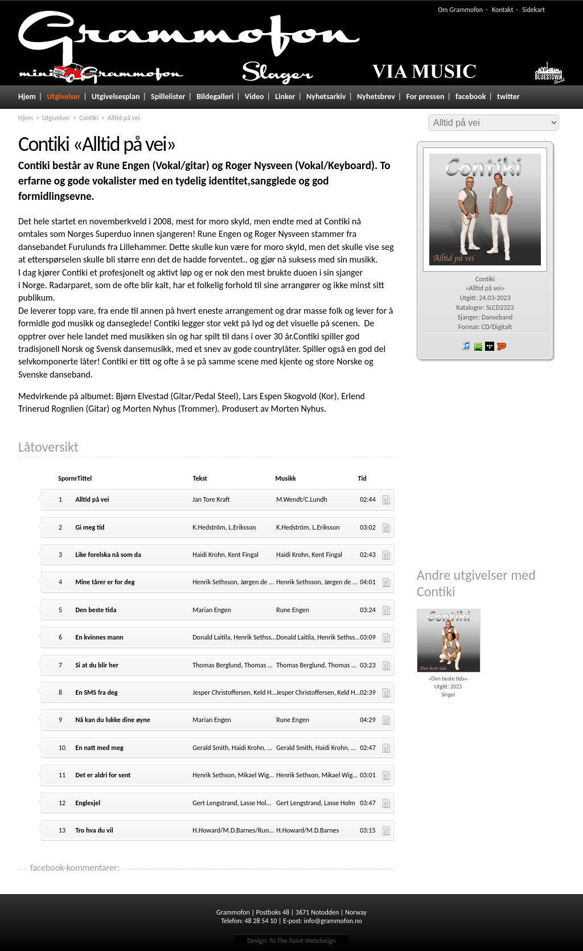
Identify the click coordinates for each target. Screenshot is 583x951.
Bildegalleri (214, 96)
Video (254, 96)
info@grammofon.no (333, 921)
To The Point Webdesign (302, 941)
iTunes (465, 346)
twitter (508, 96)
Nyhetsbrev (376, 96)
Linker (285, 96)
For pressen (425, 96)
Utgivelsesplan (116, 96)
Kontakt (503, 10)
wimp (489, 346)
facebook (470, 96)
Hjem (27, 96)
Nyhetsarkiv (326, 96)
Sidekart (533, 10)
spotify (477, 346)
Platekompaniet (501, 346)
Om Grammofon (460, 10)
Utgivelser (63, 96)
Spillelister (168, 96)
